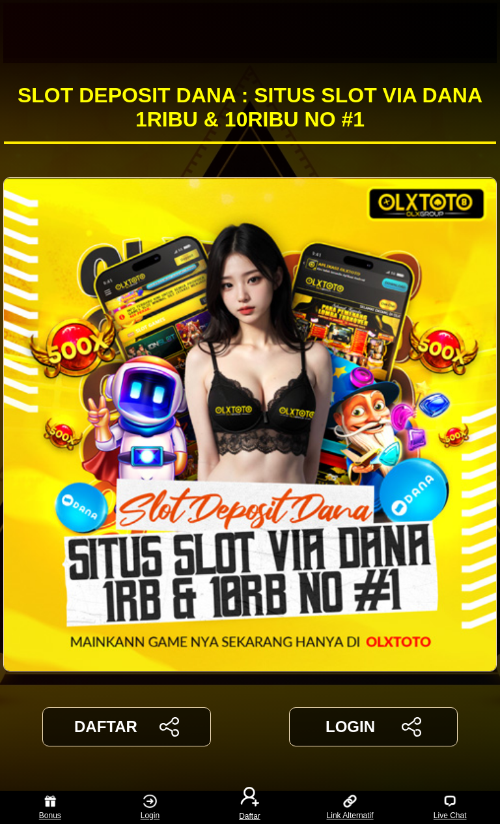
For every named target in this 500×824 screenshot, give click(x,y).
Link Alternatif (350, 807)
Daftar (250, 807)
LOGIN (373, 727)
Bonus (50, 807)
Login (150, 807)
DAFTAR (126, 727)
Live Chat (450, 807)
